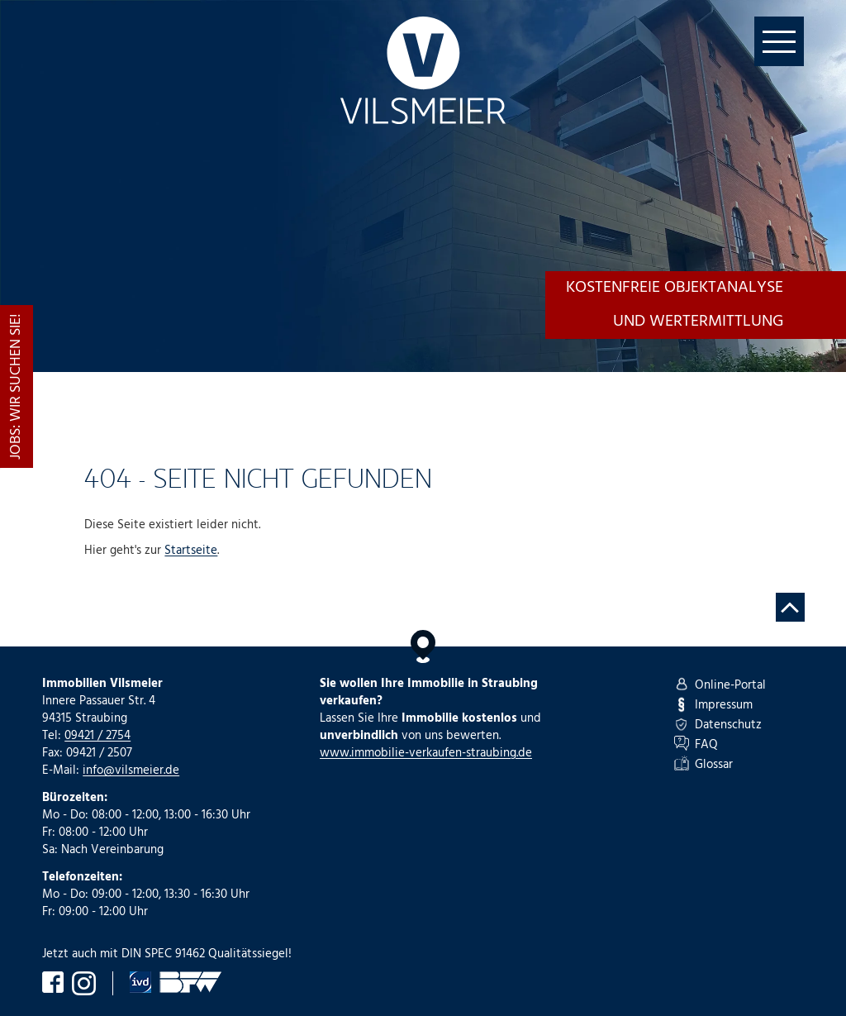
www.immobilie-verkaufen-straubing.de (426, 753)
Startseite (190, 550)
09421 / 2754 (97, 736)
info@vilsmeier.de (131, 770)
